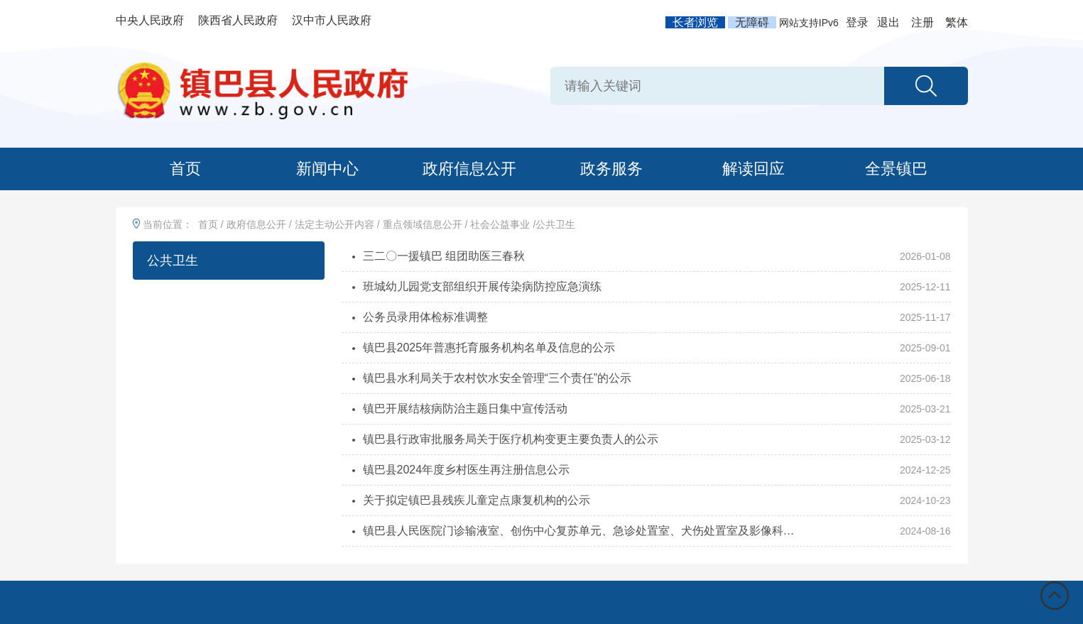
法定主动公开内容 (334, 224)
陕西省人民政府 (238, 20)
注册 (922, 22)
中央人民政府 (150, 20)
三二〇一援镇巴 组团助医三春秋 (444, 256)
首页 (185, 168)
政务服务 (611, 168)
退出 (888, 22)
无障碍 (752, 22)
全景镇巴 (896, 168)
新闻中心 (327, 168)
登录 (857, 22)
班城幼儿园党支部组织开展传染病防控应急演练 (482, 286)
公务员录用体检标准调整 (425, 317)
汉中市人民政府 (331, 20)
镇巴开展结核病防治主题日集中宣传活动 (465, 409)
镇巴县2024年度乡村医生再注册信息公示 (466, 470)
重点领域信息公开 (422, 224)
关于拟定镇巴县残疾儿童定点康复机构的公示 (476, 500)
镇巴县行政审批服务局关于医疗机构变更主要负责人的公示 (510, 439)
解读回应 (753, 168)
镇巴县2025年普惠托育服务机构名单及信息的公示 (489, 347)
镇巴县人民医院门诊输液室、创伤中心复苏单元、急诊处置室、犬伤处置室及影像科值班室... (583, 531)
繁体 (956, 22)
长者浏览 (695, 22)
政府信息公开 (469, 168)
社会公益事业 (500, 224)
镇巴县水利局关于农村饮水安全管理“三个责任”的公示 (497, 378)
